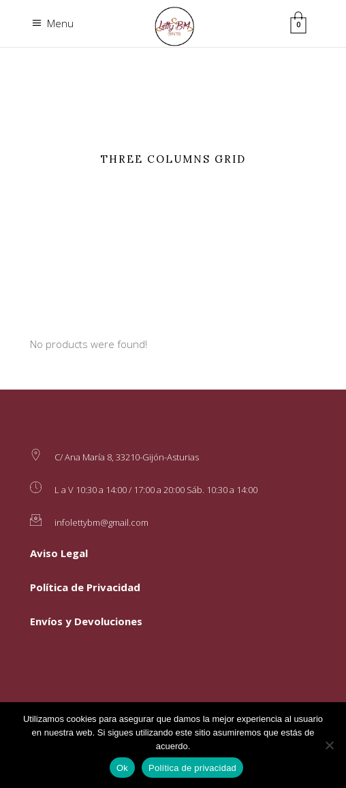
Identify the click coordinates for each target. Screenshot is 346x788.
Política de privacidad (192, 768)
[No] (329, 745)
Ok (122, 768)
